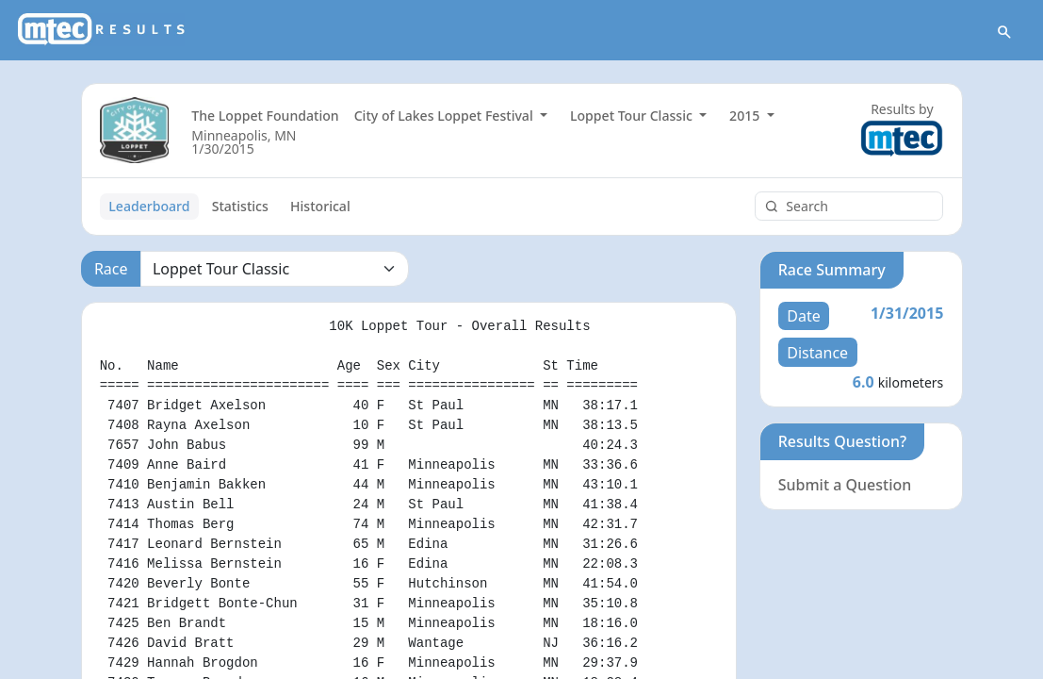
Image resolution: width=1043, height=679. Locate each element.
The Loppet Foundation (264, 115)
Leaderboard (148, 206)
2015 (746, 115)
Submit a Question (845, 484)
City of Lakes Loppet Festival (445, 115)
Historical (320, 206)
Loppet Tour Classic (633, 115)
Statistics (240, 206)
